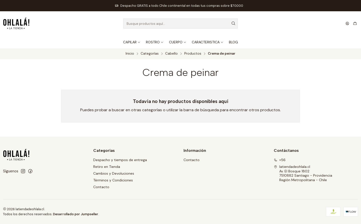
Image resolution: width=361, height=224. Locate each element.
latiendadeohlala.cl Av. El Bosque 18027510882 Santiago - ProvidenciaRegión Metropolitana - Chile (303, 173)
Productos (192, 53)
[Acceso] (347, 23)
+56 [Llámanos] (280, 160)
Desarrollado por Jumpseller (75, 214)
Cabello (171, 53)
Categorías (150, 53)
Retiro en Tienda (106, 166)
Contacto (101, 187)
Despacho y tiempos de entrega (120, 160)
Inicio (130, 53)
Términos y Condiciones (113, 180)
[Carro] (355, 23)
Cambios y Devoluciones (113, 173)
